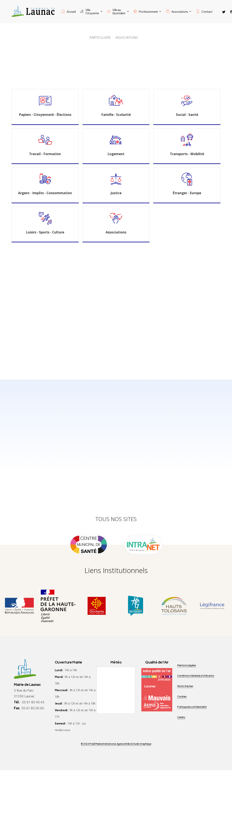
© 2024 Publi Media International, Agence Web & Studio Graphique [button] (116, 743)
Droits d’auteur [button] (185, 686)
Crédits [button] (181, 717)
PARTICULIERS (100, 37)
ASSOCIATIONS (127, 37)
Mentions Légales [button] (186, 665)
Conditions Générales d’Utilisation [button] (195, 675)
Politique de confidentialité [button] (192, 706)
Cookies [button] (181, 696)
